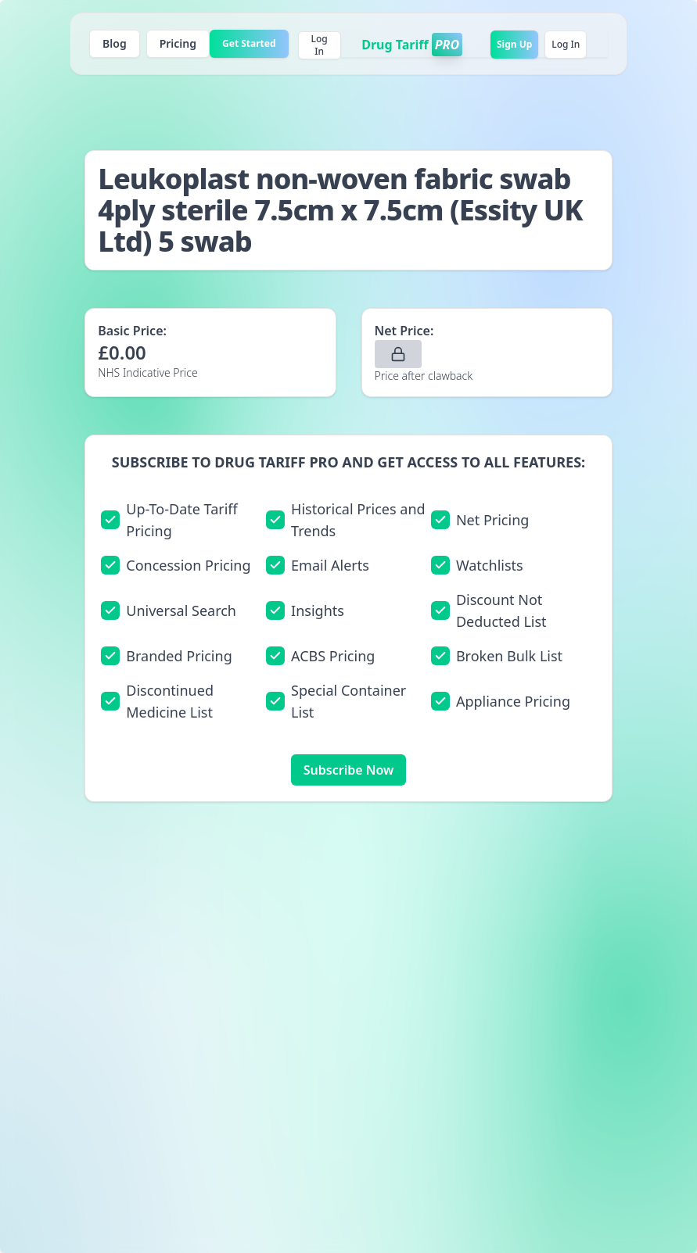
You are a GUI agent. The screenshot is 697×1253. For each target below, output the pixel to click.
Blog (114, 43)
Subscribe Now (348, 770)
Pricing (178, 43)
